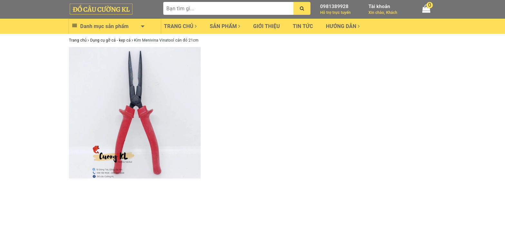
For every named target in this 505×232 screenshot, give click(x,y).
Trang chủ (180, 26)
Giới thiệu (266, 26)
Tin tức (303, 26)
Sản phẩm (225, 26)
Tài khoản (379, 6)
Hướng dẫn (343, 26)
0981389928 (334, 6)
